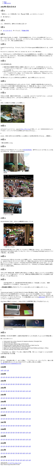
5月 (11, 377)
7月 (16, 377)
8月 (18, 377)
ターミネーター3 (7, 30)
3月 (6, 377)
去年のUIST (42, 297)
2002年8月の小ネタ (16, 363)
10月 (2, 370)
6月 (13, 377)
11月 (5, 370)
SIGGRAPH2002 (27, 150)
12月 (8, 370)
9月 (21, 377)
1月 (1, 377)
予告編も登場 (25, 30)
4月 (9, 377)
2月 (4, 377)
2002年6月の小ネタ (6, 363)
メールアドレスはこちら (14, 463)
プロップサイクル (25, 129)
